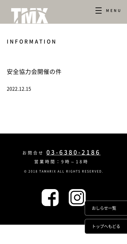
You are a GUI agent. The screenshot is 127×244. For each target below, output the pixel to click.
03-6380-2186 (73, 152)
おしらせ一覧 (104, 208)
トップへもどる (106, 226)
